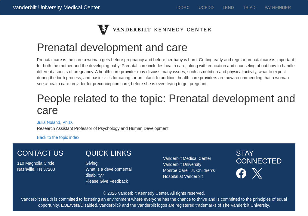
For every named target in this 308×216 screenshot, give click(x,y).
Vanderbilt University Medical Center (56, 7)
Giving (92, 163)
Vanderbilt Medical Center (187, 158)
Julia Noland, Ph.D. (55, 122)
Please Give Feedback (107, 181)
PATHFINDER (278, 7)
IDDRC (182, 7)
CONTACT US (40, 153)
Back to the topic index (58, 137)
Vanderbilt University (182, 164)
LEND (228, 7)
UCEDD (206, 7)
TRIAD (249, 7)
